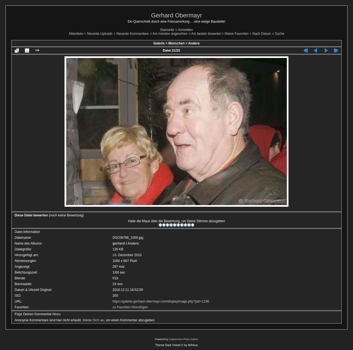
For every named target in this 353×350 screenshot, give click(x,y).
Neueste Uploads (100, 34)
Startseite (167, 30)
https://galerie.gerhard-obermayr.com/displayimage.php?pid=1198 (161, 301)
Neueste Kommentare (133, 34)
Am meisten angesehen (170, 34)
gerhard (119, 243)
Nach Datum (262, 34)
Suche (279, 34)
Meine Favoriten (236, 34)
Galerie (159, 43)
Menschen (177, 43)
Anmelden (185, 30)
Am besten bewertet (206, 34)
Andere (193, 43)
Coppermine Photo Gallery (183, 339)
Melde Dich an (93, 320)
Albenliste (76, 34)
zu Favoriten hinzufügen (130, 307)
